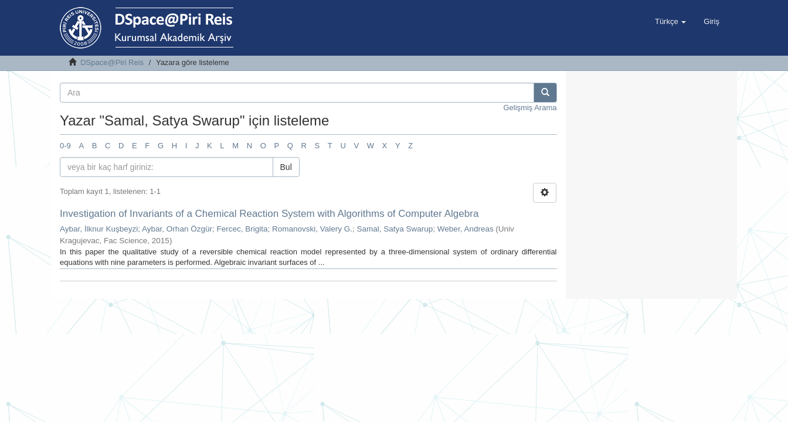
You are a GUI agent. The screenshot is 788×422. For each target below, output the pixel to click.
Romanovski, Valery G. (312, 228)
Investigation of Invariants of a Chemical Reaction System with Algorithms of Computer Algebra (269, 213)
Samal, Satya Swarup (395, 228)
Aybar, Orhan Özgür (177, 228)
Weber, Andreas (465, 228)
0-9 (65, 145)
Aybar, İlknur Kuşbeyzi (99, 228)
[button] (670, 21)
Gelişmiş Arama (529, 107)
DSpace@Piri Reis (112, 62)
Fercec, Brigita (241, 228)
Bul (286, 167)
